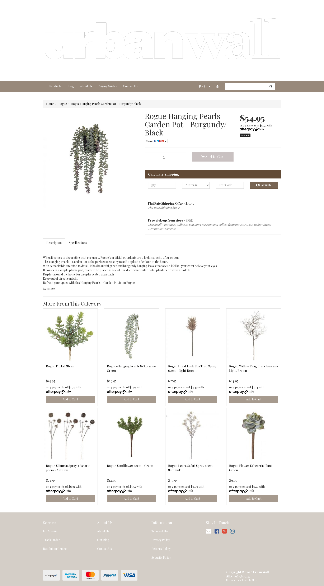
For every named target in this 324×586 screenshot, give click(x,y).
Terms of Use (160, 531)
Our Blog (103, 540)
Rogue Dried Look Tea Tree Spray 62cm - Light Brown (192, 368)
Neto (254, 580)
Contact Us (130, 86)
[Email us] (208, 531)
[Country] (196, 185)
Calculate (264, 185)
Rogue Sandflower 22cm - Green (130, 466)
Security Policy (161, 557)
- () (204, 86)
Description (54, 243)
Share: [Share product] (156, 141)
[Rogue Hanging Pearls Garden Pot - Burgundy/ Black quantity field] (165, 156)
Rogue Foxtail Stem (60, 366)
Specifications (78, 243)
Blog (71, 86)
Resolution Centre (55, 549)
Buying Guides (107, 86)
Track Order (51, 540)
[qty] (162, 185)
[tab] (54, 242)
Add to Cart (213, 156)
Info (261, 129)
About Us (86, 86)
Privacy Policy (160, 540)
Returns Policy (160, 549)
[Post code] (230, 185)
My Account (50, 531)
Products (55, 86)
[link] (217, 531)
